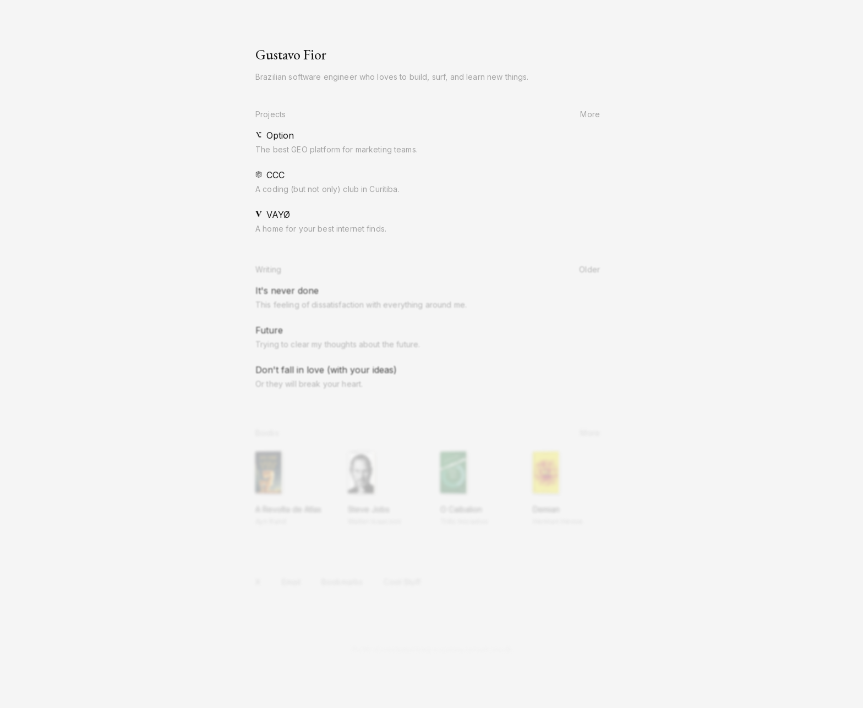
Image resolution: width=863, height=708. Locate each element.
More (594, 114)
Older (593, 270)
